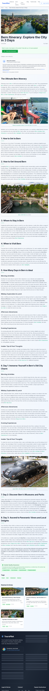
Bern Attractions (31, 545)
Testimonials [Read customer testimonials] (33, 1)
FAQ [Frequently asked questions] (39, 1)
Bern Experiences (9, 94)
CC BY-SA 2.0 (24, 214)
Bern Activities (38, 131)
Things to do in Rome (39, 690)
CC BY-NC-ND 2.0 (29, 125)
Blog (6, 7)
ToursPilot (8, 636)
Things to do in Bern (15, 543)
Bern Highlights (17, 133)
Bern (11, 83)
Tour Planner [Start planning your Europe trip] (22, 3)
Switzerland (13, 577)
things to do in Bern (20, 419)
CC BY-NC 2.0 (29, 488)
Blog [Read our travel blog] (28, 1)
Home (2, 7)
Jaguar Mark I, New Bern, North (19, 488)
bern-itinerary (9, 56)
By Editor (46, 43)
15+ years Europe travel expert (13, 650)
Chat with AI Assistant (10, 51)
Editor (8, 72)
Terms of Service (5, 690)
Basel (41, 147)
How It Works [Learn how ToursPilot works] (17, 3)
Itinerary (19, 577)
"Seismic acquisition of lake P (18, 125)
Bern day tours (24, 92)
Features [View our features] (12, 1)
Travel (3, 577)
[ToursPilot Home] (6, 3)
